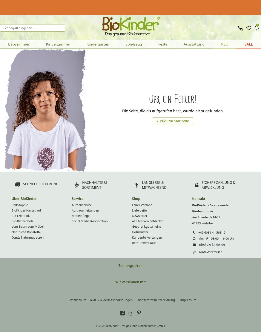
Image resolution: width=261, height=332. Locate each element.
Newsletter (139, 216)
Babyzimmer (19, 44)
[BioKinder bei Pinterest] (139, 313)
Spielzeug (134, 44)
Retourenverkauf (144, 243)
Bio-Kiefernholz (22, 221)
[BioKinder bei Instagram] (130, 313)
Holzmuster (140, 232)
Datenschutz (77, 300)
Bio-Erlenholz (21, 216)
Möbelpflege (81, 216)
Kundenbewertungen (147, 237)
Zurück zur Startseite (173, 121)
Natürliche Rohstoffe (26, 232)
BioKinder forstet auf (26, 210)
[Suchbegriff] (32, 28)
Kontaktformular (210, 252)
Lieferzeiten (140, 210)
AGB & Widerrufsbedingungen (111, 300)
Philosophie (20, 205)
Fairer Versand (142, 205)
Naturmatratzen (28, 237)
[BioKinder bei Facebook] (122, 313)
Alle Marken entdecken (148, 221)
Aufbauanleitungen (85, 210)
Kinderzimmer (58, 44)
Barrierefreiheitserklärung (156, 300)
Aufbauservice (82, 205)
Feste (162, 44)
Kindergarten (98, 44)
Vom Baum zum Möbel (28, 226)
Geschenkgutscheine (146, 226)
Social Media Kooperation (90, 221)
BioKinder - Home (130, 25)
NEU (224, 44)
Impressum (188, 300)
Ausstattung (194, 44)
